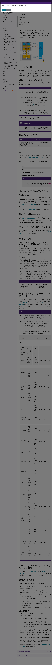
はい (4, 9)
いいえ (8, 9)
